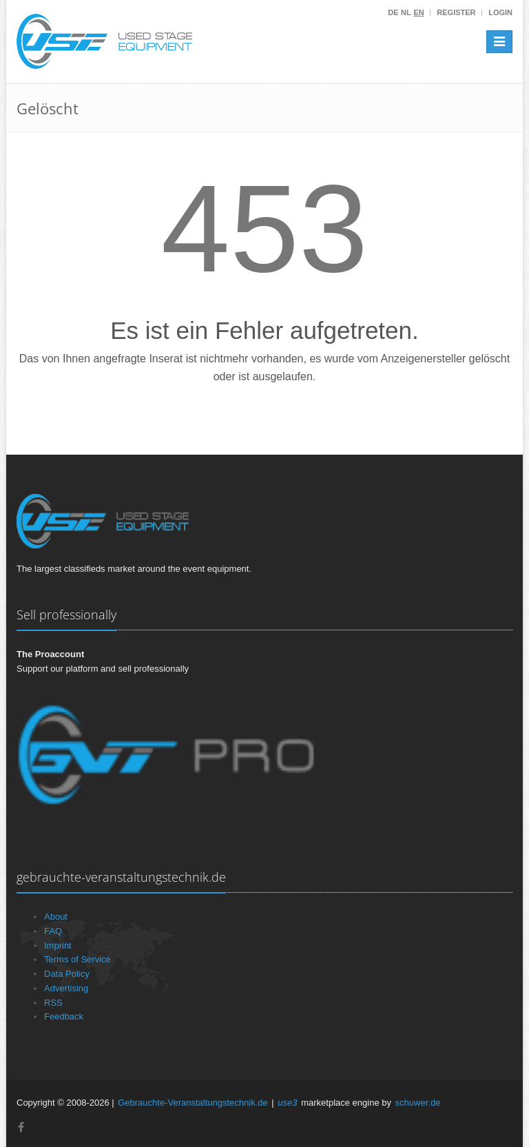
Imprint (58, 945)
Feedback (63, 1016)
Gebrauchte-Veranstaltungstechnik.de (193, 1102)
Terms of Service (77, 959)
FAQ (53, 931)
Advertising (66, 988)
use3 (287, 1102)
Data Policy (67, 974)
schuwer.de (418, 1102)
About (56, 916)
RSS (53, 1003)
